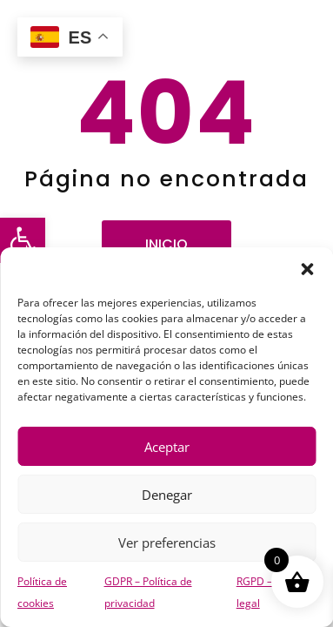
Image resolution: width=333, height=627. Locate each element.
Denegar (167, 494)
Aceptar (167, 446)
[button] (22, 240)
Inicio (166, 244)
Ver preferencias (167, 542)
